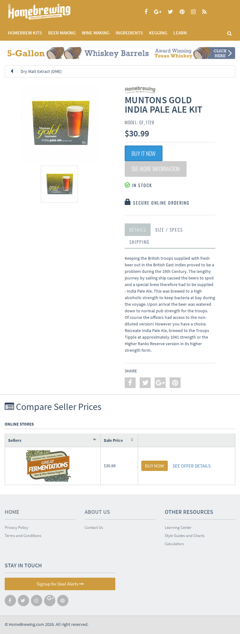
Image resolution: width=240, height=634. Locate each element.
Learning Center (178, 527)
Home (12, 511)
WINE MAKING (95, 33)
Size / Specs (169, 229)
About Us (97, 511)
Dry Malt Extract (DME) (41, 71)
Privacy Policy (16, 527)
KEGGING (158, 33)
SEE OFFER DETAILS (191, 466)
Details (137, 229)
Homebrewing (48, 11)
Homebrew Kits (25, 33)
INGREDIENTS (129, 33)
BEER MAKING (62, 33)
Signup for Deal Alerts (60, 584)
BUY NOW (154, 466)
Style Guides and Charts (184, 535)
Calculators (174, 543)
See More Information (156, 169)
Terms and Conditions (23, 535)
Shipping (139, 241)
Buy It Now (144, 153)
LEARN (180, 33)
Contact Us (94, 527)
